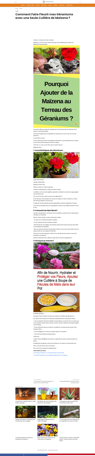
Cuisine (37, 5)
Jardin (50, 5)
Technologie (69, 5)
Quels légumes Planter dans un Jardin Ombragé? (45, 420)
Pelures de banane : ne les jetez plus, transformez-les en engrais (25, 420)
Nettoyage (44, 5)
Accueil (23, 5)
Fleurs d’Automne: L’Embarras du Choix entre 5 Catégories (46, 438)
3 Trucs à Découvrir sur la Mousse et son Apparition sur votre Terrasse (69, 420)
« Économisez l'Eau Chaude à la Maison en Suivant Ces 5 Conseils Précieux (43, 382)
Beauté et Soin (30, 5)
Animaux (55, 5)
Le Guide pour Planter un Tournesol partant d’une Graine (48, 353)
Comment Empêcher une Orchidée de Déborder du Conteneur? (50, 355)
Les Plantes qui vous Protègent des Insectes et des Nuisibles (46, 402)
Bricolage (62, 5)
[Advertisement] (47, 28)
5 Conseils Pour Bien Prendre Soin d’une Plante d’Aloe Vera (68, 402)
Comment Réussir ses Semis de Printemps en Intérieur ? (24, 438)
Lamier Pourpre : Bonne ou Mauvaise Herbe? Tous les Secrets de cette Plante (69, 439)
